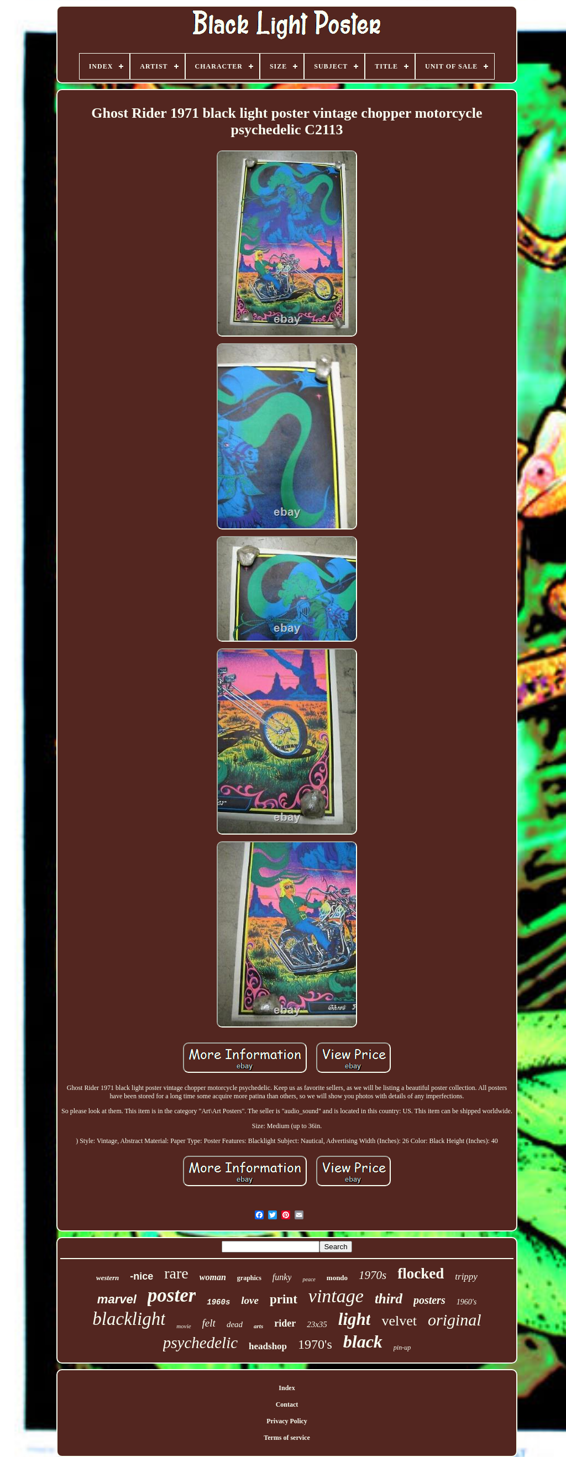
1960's (466, 1302)
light (354, 1319)
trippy (466, 1276)
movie (183, 1326)
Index (287, 1388)
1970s (372, 1275)
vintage (336, 1296)
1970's (315, 1344)
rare (176, 1273)
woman (213, 1277)
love (250, 1300)
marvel (117, 1299)
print (283, 1299)
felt (209, 1323)
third (388, 1298)
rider (285, 1323)
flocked (420, 1273)
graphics (249, 1278)
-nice (141, 1276)
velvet (399, 1321)
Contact (287, 1404)
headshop (268, 1346)
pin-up (402, 1347)
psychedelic (200, 1342)
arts (258, 1326)
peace (308, 1279)
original (454, 1320)
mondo (337, 1277)
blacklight (128, 1319)
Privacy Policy (286, 1421)
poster (172, 1295)
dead (235, 1324)
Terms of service (287, 1438)
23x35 (317, 1324)
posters (429, 1300)
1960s (218, 1302)
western (107, 1277)
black (362, 1341)
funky (282, 1277)
